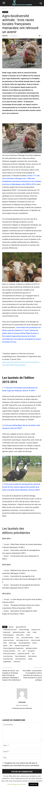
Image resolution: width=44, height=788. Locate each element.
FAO (11, 645)
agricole (11, 627)
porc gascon (31, 651)
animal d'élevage (24, 629)
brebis (34, 632)
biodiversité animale (19, 632)
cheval (37, 637)
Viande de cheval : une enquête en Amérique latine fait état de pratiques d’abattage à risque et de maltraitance (11, 675)
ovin (19, 651)
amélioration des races (10, 629)
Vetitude (4, 35)
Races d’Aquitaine (20, 656)
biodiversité (6, 632)
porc (24, 651)
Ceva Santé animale (27, 637)
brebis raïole (19, 635)
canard (28, 635)
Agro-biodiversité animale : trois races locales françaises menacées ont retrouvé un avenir (20, 24)
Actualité (11, 8)
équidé (5, 645)
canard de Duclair (8, 637)
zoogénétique (7, 661)
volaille (30, 659)
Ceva (17, 637)
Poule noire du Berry (9, 653)
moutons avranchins (9, 651)
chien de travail (35, 640)
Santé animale (32, 656)
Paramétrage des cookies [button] (16, 784)
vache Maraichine (20, 659)
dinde (5, 643)
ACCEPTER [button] (33, 784)
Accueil (4, 8)
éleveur (34, 643)
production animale (23, 653)
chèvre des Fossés (8, 640)
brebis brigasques (8, 635)
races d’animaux (8, 656)
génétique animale (31, 648)
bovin (28, 632)
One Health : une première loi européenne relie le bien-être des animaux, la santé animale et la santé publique (32, 675)
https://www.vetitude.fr (22, 705)
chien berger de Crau (22, 640)
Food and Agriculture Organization (13, 648)
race (33, 653)
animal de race (35, 629)
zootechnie (17, 661)
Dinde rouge (12, 643)
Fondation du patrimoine (22, 645)
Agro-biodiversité (21, 627)
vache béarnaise (8, 659)
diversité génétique (24, 643)
